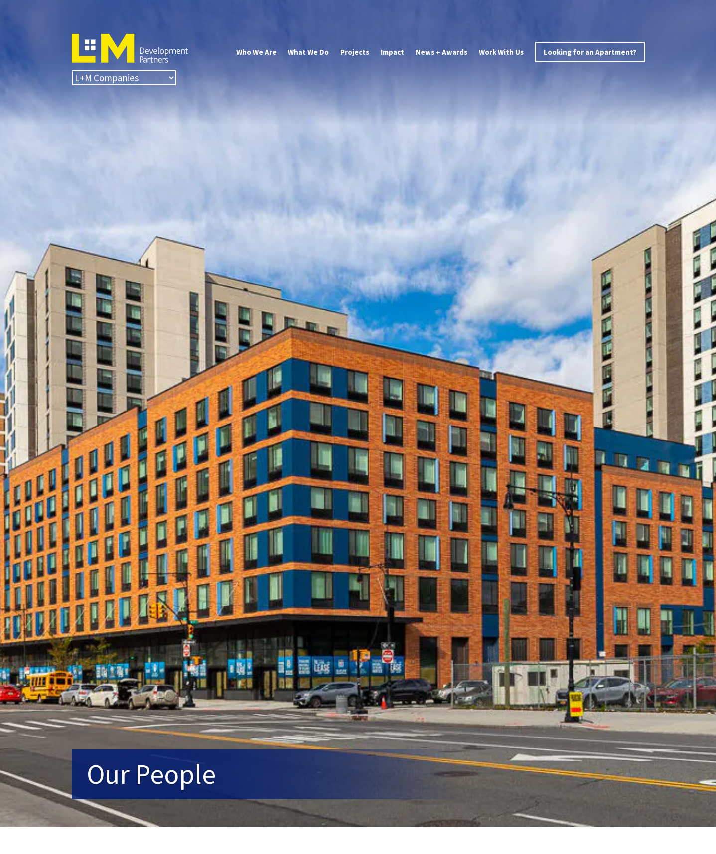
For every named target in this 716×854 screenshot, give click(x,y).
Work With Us (501, 52)
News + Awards (441, 52)
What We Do (308, 52)
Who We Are (256, 52)
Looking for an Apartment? (590, 52)
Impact (392, 52)
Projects (354, 52)
